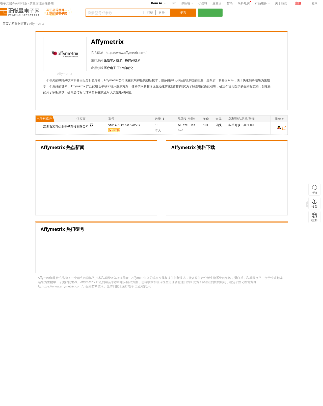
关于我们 (281, 3)
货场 (230, 3)
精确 (150, 12)
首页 (6, 23)
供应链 (187, 3)
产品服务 (262, 3)
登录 (315, 3)
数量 (160, 119)
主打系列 (97, 60)
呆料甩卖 (244, 3)
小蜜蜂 (202, 3)
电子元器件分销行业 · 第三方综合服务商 (27, 3)
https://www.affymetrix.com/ (126, 53)
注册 (298, 3)
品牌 (182, 119)
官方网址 (97, 53)
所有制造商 (18, 23)
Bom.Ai (156, 3)
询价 (279, 119)
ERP (173, 3)
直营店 (217, 3)
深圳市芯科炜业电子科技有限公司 (66, 126)
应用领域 (97, 68)
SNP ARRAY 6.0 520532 (124, 125)
